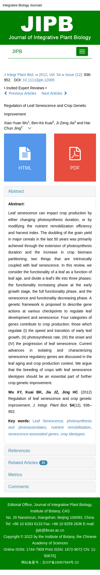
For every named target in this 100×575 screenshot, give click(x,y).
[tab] (50, 191)
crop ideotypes (73, 434)
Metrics (15, 474)
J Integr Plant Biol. (19, 75)
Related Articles (27, 462)
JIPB (17, 51)
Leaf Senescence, (50, 421)
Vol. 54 (55, 75)
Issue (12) (73, 75)
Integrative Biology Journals (22, 5)
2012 (43, 75)
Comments (18, 486)
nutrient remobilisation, (71, 427)
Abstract (16, 191)
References (19, 450)
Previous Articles (20, 93)
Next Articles (54, 93)
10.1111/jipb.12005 (38, 80)
